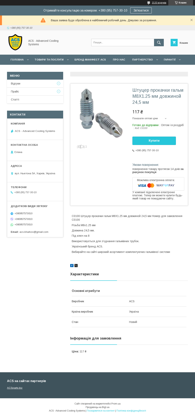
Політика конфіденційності (131, 410)
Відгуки (15, 83)
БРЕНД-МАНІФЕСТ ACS (90, 59)
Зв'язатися (141, 10)
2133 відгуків (159, 2)
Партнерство (142, 59)
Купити (154, 140)
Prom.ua (116, 403)
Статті (15, 99)
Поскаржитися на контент (101, 410)
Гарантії (170, 59)
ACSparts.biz (14, 387)
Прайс (15, 91)
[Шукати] (159, 42)
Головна (17, 59)
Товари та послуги (49, 59)
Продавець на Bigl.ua (97, 407)
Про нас (119, 59)
